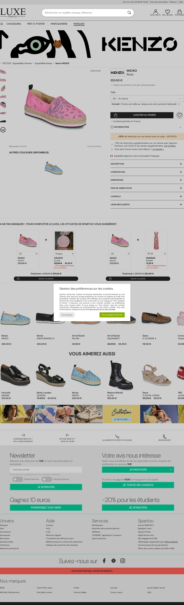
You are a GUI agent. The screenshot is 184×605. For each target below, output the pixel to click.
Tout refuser (66, 315)
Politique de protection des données (100, 309)
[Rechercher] (129, 13)
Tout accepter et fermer (112, 315)
